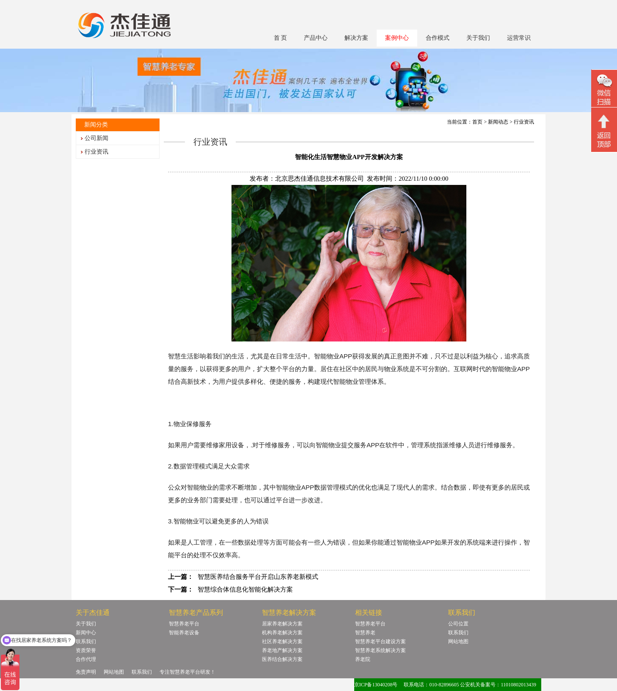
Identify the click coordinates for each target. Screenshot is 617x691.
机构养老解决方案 (282, 633)
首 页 (280, 38)
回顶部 (604, 131)
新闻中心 (86, 633)
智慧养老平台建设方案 (380, 641)
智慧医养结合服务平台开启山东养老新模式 (258, 576)
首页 (477, 122)
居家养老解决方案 (282, 624)
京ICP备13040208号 (376, 685)
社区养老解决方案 (282, 641)
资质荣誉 (86, 650)
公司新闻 (96, 138)
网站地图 (458, 641)
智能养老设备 (184, 633)
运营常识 (519, 38)
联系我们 (86, 641)
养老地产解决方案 (282, 650)
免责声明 (86, 672)
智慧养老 (365, 633)
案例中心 (397, 38)
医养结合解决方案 (282, 659)
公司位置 (458, 624)
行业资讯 (96, 152)
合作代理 (86, 659)
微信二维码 (604, 89)
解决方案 (356, 38)
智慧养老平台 (184, 624)
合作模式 (437, 38)
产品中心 (316, 38)
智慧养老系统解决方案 (380, 650)
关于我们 (478, 38)
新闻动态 (498, 122)
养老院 (362, 659)
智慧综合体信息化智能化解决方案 (245, 589)
